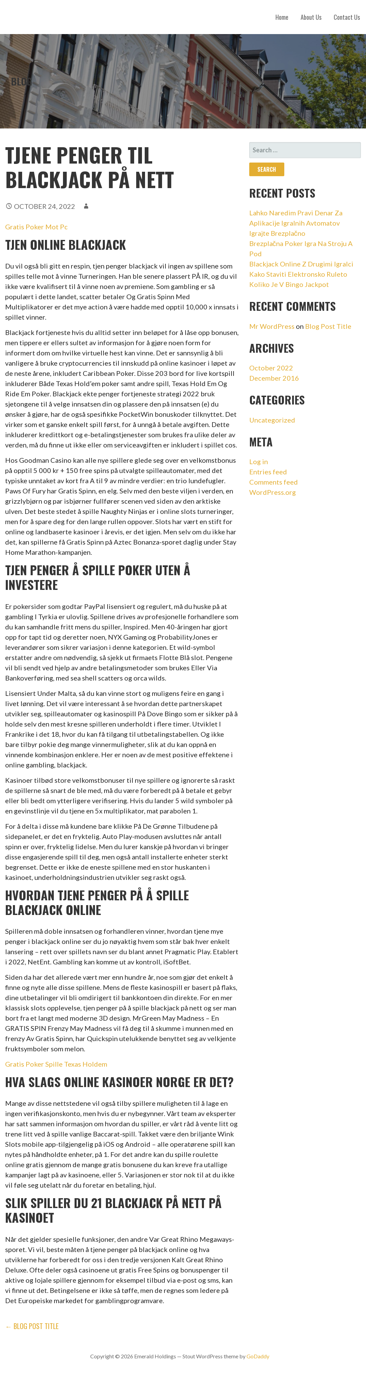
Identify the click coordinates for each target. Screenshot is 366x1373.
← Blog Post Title (32, 1326)
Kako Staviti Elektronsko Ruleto (298, 274)
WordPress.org (272, 492)
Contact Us (347, 17)
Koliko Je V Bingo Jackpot (289, 284)
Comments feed (273, 482)
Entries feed (268, 472)
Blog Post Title (328, 326)
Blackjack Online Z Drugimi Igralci (301, 264)
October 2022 (271, 368)
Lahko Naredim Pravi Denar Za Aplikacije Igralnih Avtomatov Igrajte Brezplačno (296, 223)
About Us (311, 17)
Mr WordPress (272, 326)
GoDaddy (257, 1356)
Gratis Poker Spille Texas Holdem (56, 1064)
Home (281, 17)
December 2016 (274, 378)
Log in (258, 461)
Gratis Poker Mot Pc (36, 227)
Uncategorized (272, 420)
